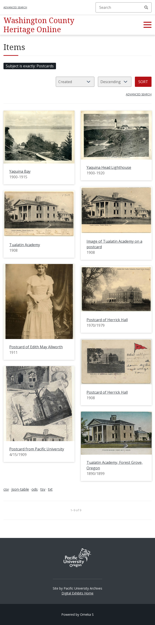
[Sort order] (114, 82)
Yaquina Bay (20, 171)
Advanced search (15, 7)
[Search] (124, 7)
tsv (42, 489)
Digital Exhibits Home (77, 593)
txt (50, 489)
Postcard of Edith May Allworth (36, 346)
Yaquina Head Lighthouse (109, 167)
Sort (143, 81)
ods (34, 489)
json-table (20, 489)
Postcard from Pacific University (36, 449)
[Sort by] (75, 82)
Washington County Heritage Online (38, 24)
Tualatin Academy (24, 244)
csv (6, 489)
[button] (147, 25)
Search (146, 7)
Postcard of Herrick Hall (107, 319)
